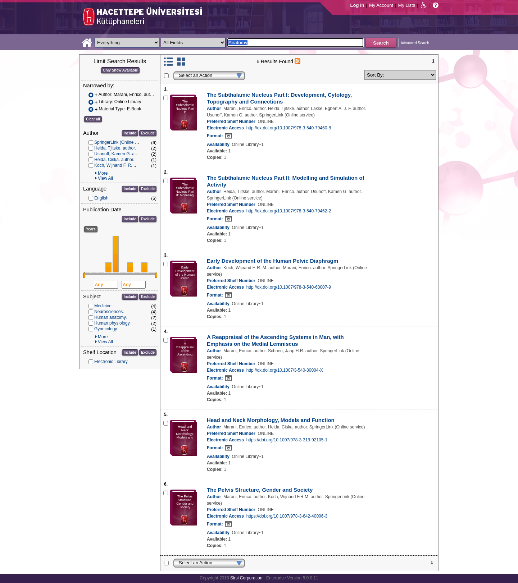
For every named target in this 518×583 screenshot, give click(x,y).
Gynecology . (106, 328)
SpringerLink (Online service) (122, 142)
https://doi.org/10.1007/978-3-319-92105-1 (287, 439)
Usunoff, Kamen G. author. (119, 153)
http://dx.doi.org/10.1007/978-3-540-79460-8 (288, 127)
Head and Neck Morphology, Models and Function (271, 420)
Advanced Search (415, 43)
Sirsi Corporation (246, 577)
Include (130, 133)
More (103, 173)
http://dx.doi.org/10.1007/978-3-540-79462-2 (288, 211)
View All (105, 178)
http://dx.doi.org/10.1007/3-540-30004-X (284, 370)
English (101, 198)
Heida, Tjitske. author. (115, 148)
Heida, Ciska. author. (114, 159)
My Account (381, 5)
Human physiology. (112, 323)
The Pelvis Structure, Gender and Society (260, 490)
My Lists (406, 5)
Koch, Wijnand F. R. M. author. (123, 165)
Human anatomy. (110, 317)
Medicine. (103, 305)
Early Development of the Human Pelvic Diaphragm (272, 261)
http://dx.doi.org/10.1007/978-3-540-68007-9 (288, 287)
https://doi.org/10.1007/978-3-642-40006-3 (287, 516)
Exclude (148, 133)
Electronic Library (111, 361)
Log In (357, 5)
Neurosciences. (109, 311)
